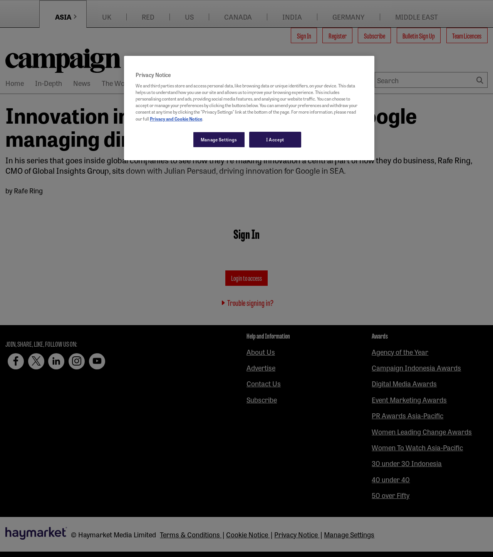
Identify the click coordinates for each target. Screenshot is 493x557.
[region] (249, 108)
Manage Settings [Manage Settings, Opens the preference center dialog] (219, 139)
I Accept (275, 139)
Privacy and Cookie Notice (176, 119)
